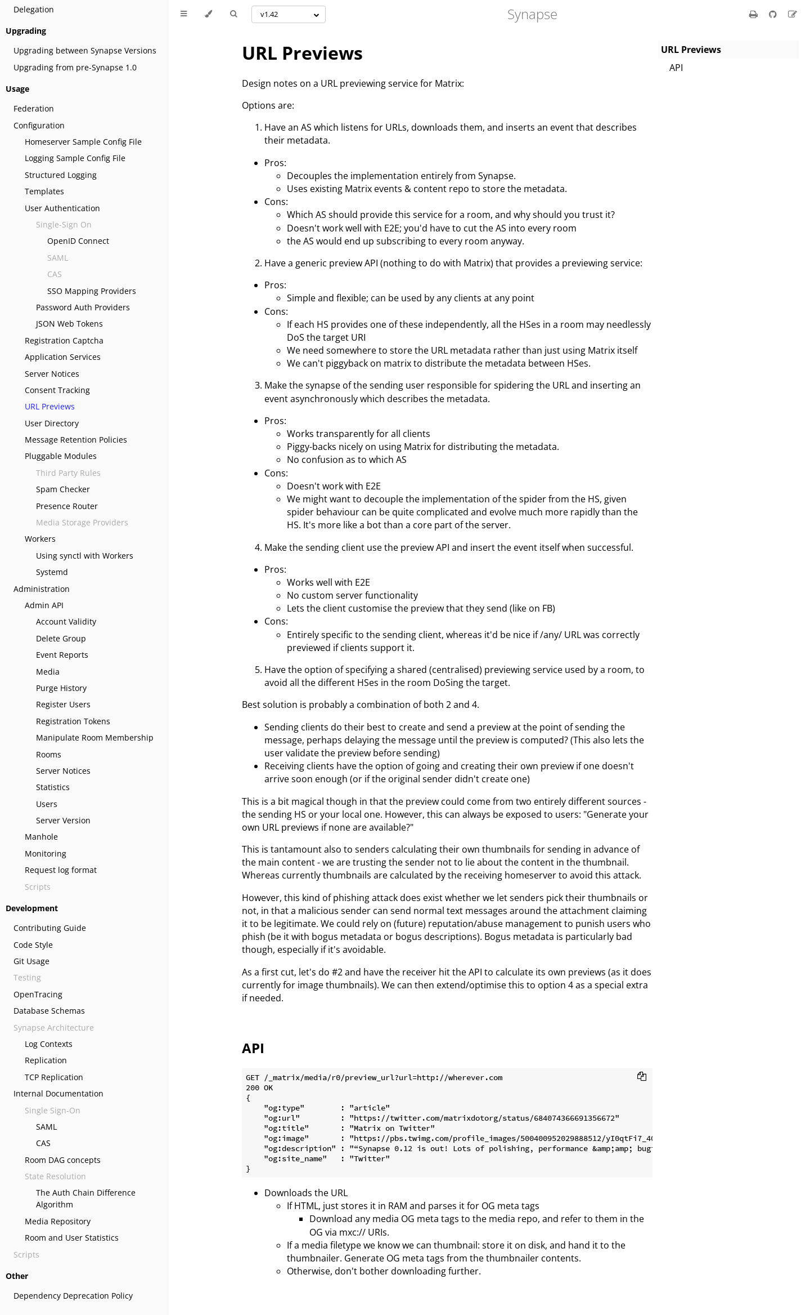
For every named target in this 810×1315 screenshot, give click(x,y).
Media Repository (58, 1221)
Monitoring (45, 853)
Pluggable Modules (61, 456)
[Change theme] (208, 14)
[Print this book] (754, 14)
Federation (34, 108)
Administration (42, 588)
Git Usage (32, 961)
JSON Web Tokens (69, 323)
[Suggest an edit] (793, 14)
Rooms (48, 754)
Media (48, 671)
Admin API (44, 605)
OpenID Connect (78, 240)
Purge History (61, 688)
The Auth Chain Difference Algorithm (86, 1198)
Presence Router (67, 506)
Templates (44, 191)
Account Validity (66, 621)
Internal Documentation (59, 1093)
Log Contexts (49, 1043)
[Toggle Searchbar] (233, 14)
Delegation (34, 9)
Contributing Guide (50, 927)
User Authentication (62, 208)
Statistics (53, 787)
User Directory (52, 423)
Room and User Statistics (72, 1237)
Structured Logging (61, 175)
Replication (46, 1060)
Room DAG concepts (63, 1159)
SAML (46, 1126)
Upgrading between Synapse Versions (85, 50)
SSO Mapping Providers (91, 291)
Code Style (33, 944)
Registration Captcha (64, 340)
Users (46, 804)
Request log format (61, 869)
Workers (40, 538)
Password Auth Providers (83, 307)
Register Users (63, 704)
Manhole (41, 836)
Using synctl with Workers (84, 555)
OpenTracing (38, 994)
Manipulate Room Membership (95, 737)
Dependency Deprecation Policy (73, 1295)
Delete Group (61, 638)
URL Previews (50, 406)
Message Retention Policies (76, 439)
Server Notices (52, 373)
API (676, 67)
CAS (43, 1143)
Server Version (63, 820)
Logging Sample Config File (75, 158)
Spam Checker (63, 489)
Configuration (39, 125)
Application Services (63, 356)
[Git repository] (774, 14)
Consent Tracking (57, 390)
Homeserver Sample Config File (83, 141)
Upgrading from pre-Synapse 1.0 (75, 67)
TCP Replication (54, 1077)
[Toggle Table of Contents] (184, 14)
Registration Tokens (73, 721)
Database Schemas (49, 1010)
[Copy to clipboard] (642, 1077)
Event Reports (62, 654)
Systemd (52, 572)
